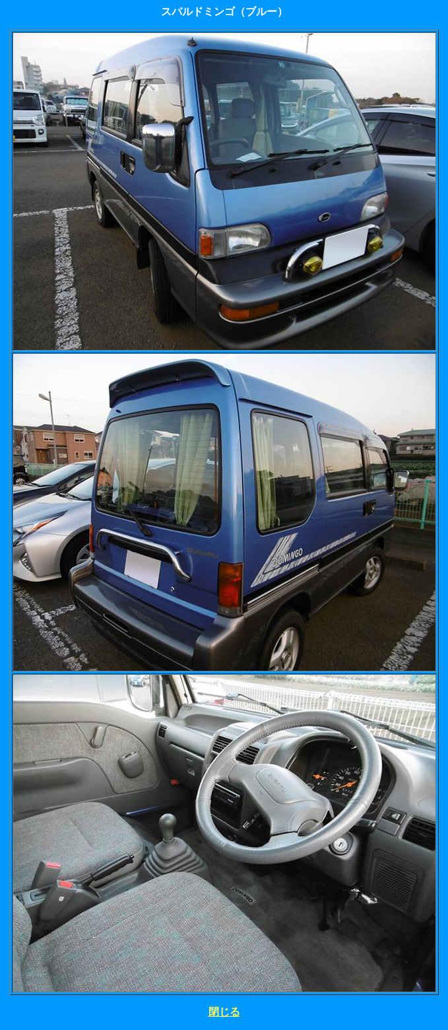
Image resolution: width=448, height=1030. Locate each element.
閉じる (224, 1011)
